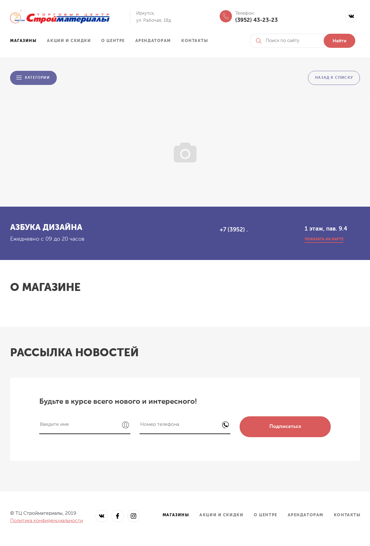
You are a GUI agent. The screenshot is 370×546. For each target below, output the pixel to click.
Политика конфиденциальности (46, 520)
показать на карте (324, 239)
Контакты (194, 41)
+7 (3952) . (234, 230)
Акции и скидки (69, 41)
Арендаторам (153, 41)
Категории (37, 78)
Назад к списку (334, 78)
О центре (113, 41)
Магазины (23, 41)
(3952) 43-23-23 (256, 20)
